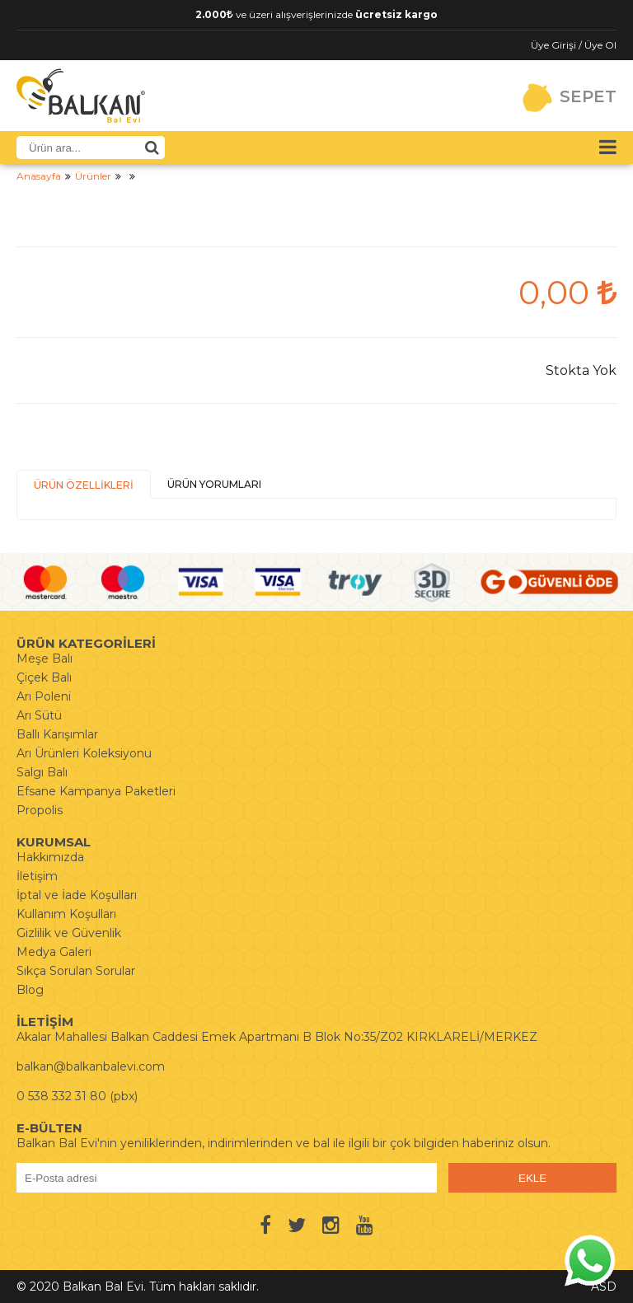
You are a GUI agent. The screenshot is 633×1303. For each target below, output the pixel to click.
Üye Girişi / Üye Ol (574, 45)
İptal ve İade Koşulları (76, 895)
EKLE (532, 1178)
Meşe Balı (44, 658)
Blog (30, 989)
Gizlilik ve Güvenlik (68, 933)
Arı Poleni (43, 696)
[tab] (83, 484)
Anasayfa (38, 176)
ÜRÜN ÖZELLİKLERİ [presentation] (84, 485)
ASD (604, 1286)
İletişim (37, 876)
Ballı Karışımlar (57, 734)
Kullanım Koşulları (66, 914)
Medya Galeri (53, 951)
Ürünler (93, 176)
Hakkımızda (50, 857)
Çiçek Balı (44, 677)
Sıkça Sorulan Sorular (75, 970)
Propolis (39, 810)
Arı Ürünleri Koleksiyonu (84, 753)
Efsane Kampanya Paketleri (96, 791)
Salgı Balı (42, 772)
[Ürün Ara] (151, 147)
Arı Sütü (39, 715)
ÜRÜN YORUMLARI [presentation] (214, 484)
